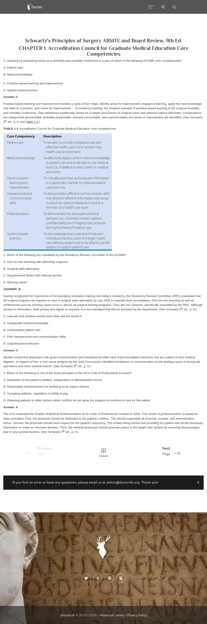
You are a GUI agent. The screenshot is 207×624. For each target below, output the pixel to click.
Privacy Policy (137, 615)
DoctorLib (67, 615)
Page (151, 451)
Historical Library (112, 615)
